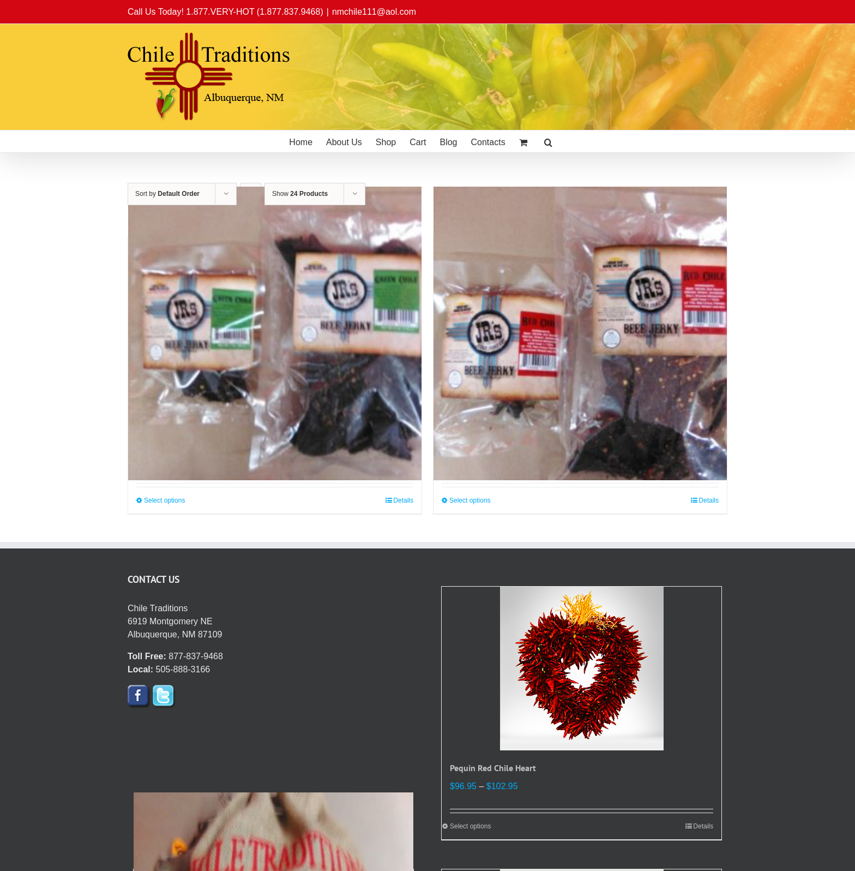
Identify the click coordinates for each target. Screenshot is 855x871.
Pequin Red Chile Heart (493, 767)
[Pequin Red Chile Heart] (581, 668)
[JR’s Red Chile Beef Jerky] (580, 333)
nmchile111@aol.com (374, 11)
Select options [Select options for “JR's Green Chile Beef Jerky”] (164, 500)
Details (403, 500)
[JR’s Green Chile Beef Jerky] (275, 333)
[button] (548, 141)
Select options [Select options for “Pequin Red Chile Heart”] (470, 826)
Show (300, 194)
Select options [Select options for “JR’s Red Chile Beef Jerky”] (469, 500)
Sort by (167, 194)
